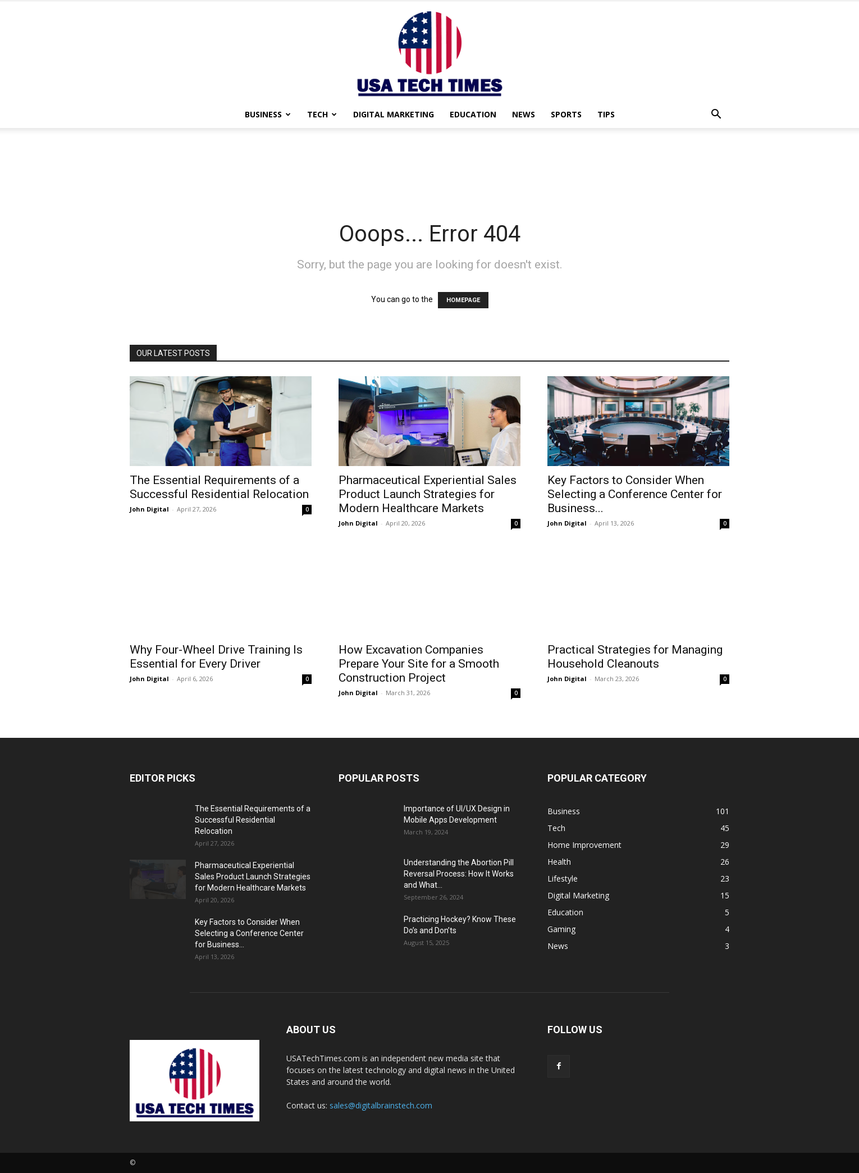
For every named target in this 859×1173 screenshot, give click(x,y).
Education (473, 114)
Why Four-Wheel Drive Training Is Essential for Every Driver (216, 656)
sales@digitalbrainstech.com (381, 1105)
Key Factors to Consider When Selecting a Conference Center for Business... (634, 494)
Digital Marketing (393, 114)
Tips (606, 114)
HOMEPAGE (463, 300)
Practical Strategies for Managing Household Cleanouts (635, 656)
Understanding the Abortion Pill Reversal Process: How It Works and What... (459, 873)
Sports (566, 114)
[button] (715, 115)
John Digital (149, 509)
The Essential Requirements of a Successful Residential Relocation (219, 487)
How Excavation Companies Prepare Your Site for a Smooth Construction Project (419, 663)
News (523, 114)
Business (268, 114)
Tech (322, 114)
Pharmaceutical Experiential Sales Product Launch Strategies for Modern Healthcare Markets (428, 494)
